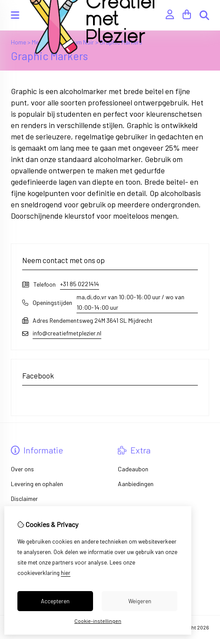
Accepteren (55, 601)
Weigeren (139, 601)
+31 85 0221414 (79, 283)
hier (65, 572)
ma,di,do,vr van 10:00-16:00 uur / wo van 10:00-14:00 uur (130, 302)
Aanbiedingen (135, 483)
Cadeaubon (133, 469)
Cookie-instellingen (97, 621)
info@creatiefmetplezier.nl (67, 333)
